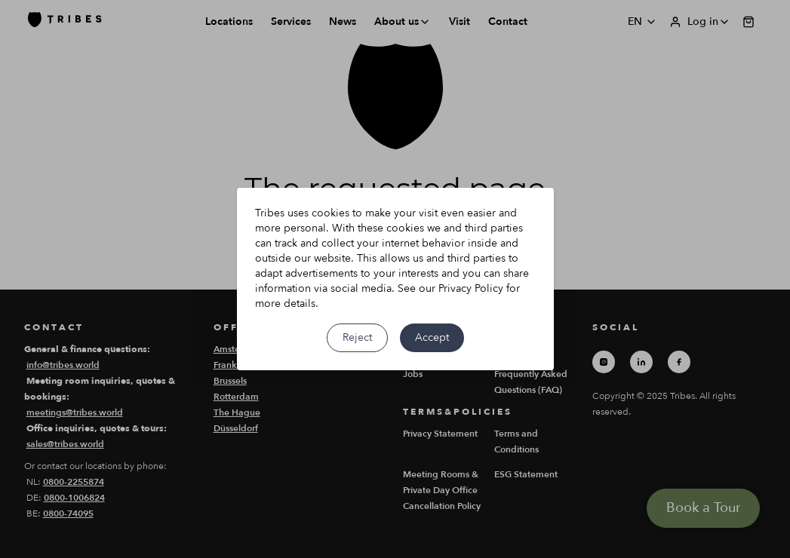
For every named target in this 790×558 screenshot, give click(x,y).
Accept (432, 337)
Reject (357, 337)
